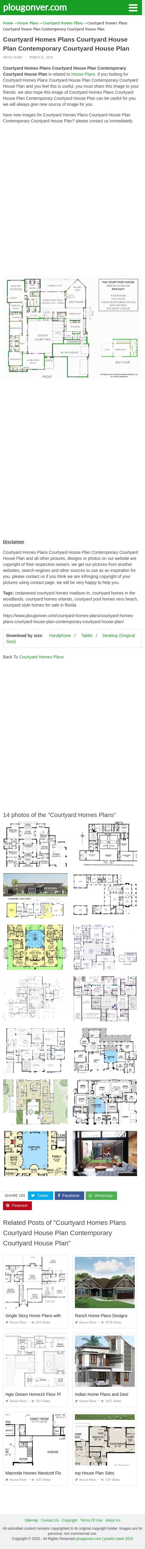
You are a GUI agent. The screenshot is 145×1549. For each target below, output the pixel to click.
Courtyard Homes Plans (41, 657)
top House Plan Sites (94, 1473)
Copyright (69, 1520)
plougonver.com (35, 7)
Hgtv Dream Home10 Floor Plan (35, 1394)
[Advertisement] (72, 201)
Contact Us (50, 1520)
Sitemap (31, 1520)
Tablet (86, 635)
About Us (112, 1520)
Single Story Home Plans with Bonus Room (45, 1315)
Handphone (60, 635)
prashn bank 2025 (118, 1539)
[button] (133, 7)
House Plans (12, 57)
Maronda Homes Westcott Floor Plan (39, 1473)
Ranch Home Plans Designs (101, 1315)
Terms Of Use (91, 1520)
